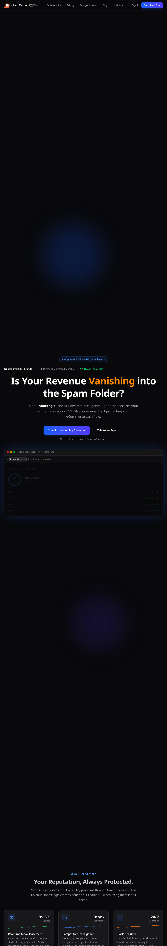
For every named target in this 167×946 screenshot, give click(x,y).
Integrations (88, 5)
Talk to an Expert (108, 433)
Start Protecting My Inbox (66, 433)
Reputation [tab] (32, 461)
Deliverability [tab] (14, 461)
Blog (105, 5)
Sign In (135, 5)
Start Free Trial (152, 5)
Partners (118, 5)
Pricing (70, 5)
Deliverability (54, 5)
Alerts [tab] (47, 461)
